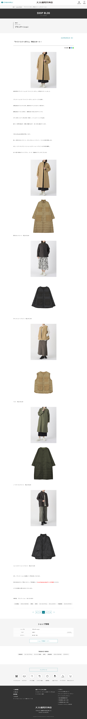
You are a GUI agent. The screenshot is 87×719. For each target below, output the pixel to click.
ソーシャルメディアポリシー (64, 695)
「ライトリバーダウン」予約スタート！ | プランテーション (35, 7)
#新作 (36, 603)
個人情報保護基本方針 (63, 698)
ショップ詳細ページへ (43, 641)
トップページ (43, 670)
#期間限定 (20, 654)
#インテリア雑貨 (37, 654)
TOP (13, 7)
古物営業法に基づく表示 (64, 702)
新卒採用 (16, 696)
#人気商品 (17, 603)
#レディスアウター (68, 603)
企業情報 (16, 689)
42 (50, 612)
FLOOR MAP (69, 632)
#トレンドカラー (52, 603)
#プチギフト (66, 654)
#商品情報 (60, 603)
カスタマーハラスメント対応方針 (65, 704)
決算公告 (16, 692)
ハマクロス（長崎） (40, 694)
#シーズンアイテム (43, 603)
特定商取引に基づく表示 (64, 700)
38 (36, 612)
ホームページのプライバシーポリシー (66, 693)
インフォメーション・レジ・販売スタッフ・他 (23, 698)
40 (43, 612)
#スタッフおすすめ (24, 603)
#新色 (32, 603)
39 (40, 612)
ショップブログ (19, 7)
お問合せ (60, 689)
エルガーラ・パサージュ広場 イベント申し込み (46, 692)
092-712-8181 (43, 712)
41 (46, 612)
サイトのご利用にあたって (64, 691)
